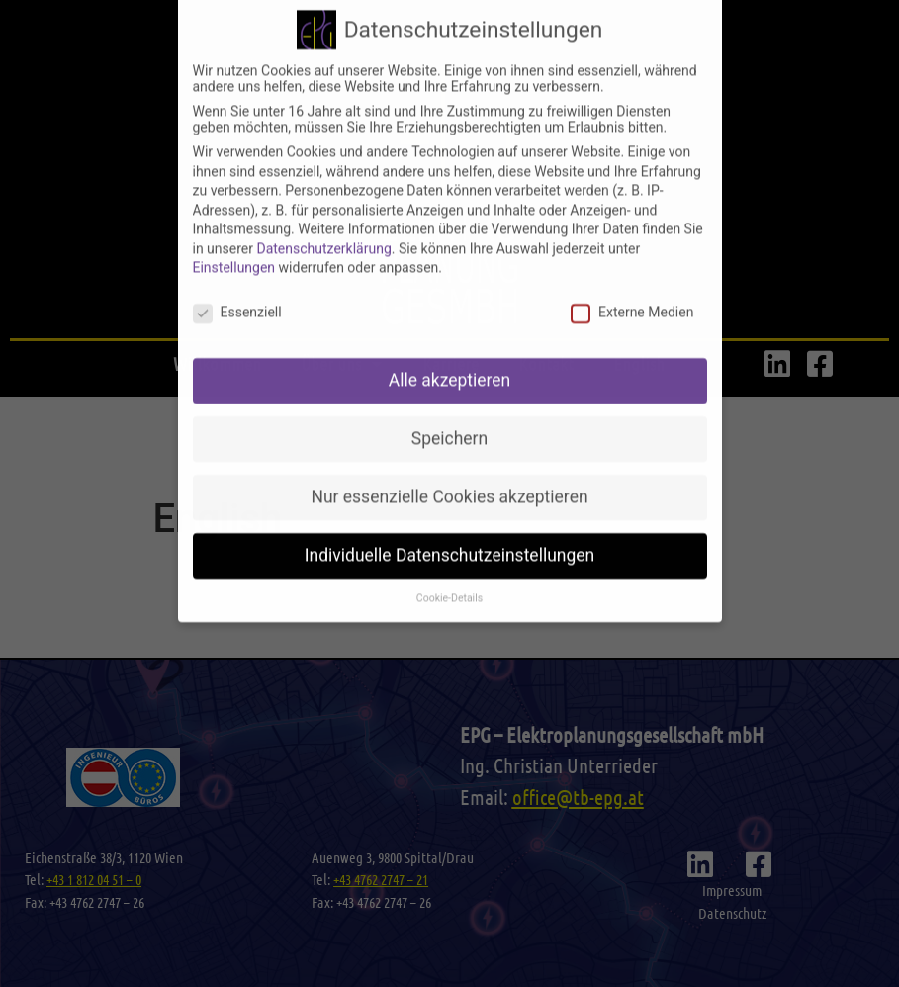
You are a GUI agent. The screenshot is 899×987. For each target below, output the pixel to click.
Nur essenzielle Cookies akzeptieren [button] (449, 469)
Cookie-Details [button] (449, 570)
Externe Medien (632, 284)
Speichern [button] (449, 410)
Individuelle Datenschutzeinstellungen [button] (449, 527)
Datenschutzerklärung (323, 220)
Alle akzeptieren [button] (450, 352)
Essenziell (237, 284)
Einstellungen (234, 239)
